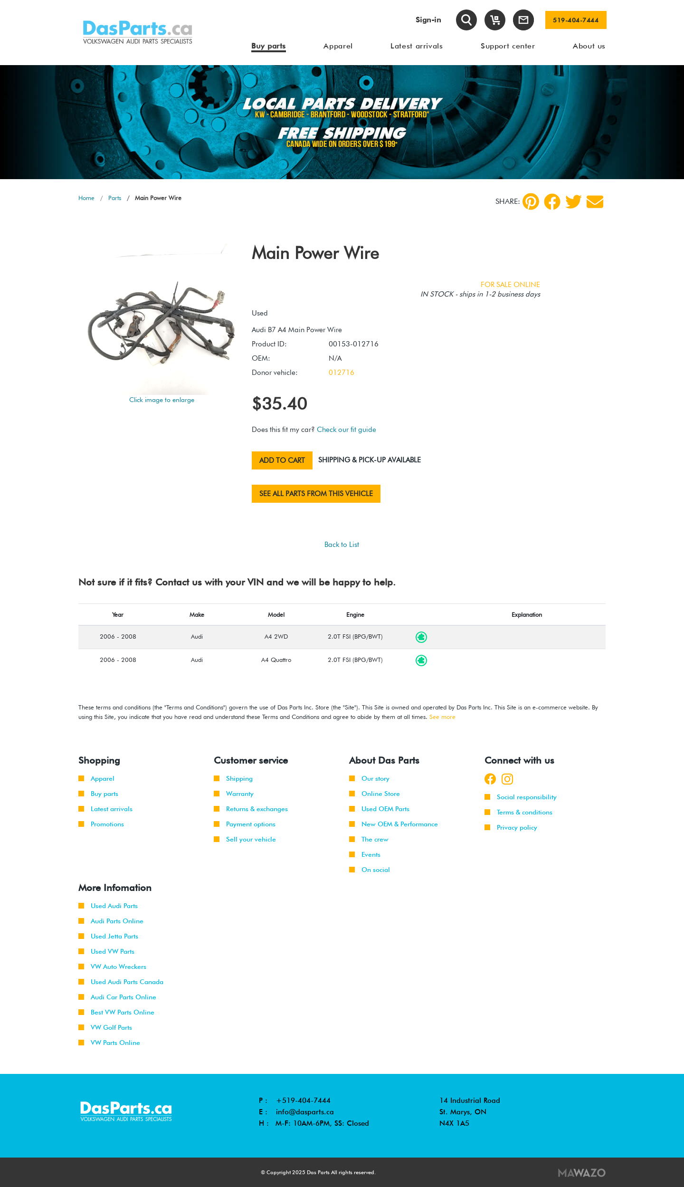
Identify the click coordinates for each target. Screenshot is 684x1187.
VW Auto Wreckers (112, 966)
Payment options (245, 824)
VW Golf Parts (105, 1027)
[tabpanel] (342, 122)
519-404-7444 (575, 20)
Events (364, 854)
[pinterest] (531, 201)
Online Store (374, 793)
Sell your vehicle (245, 839)
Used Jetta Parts (108, 936)
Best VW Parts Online (116, 1012)
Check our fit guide (346, 429)
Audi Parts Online (110, 921)
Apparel (96, 778)
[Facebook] (552, 201)
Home (86, 197)
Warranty (234, 793)
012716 (341, 372)
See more (442, 716)
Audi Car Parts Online (117, 997)
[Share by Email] (595, 201)
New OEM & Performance (393, 824)
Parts (114, 197)
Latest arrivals (105, 809)
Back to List (341, 544)
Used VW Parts (106, 951)
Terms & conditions (518, 812)
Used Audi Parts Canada (120, 982)
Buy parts (98, 793)
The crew (369, 839)
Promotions (101, 824)
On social (369, 869)
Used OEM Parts (379, 809)
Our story (369, 778)
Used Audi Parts (108, 905)
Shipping (233, 778)
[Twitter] (573, 201)
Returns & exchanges (251, 809)
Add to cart (282, 460)
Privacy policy (510, 827)
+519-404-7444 (303, 1100)
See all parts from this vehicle (316, 493)
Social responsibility (520, 797)
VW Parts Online (109, 1042)
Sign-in (428, 19)
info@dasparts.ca (305, 1112)
